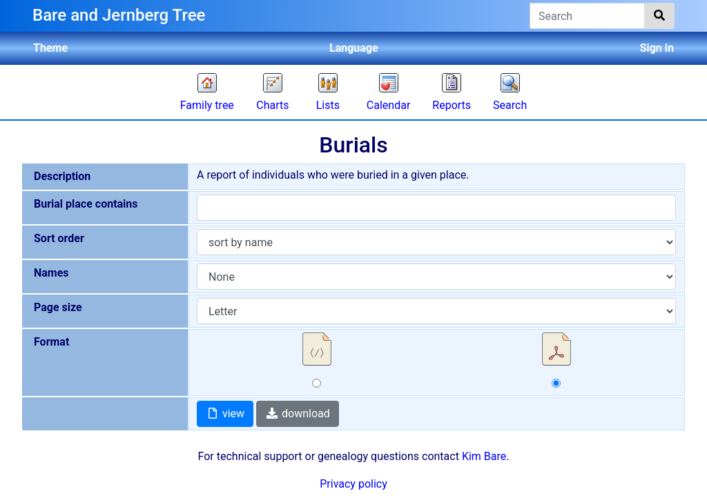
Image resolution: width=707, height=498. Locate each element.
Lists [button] (328, 105)
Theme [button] (50, 47)
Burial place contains (86, 203)
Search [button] (510, 105)
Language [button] (353, 47)
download (297, 413)
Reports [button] (451, 105)
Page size (58, 307)
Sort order (59, 238)
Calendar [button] (388, 105)
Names (51, 272)
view (225, 413)
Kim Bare (484, 456)
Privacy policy (353, 483)
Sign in (657, 47)
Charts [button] (272, 105)
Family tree (207, 105)
